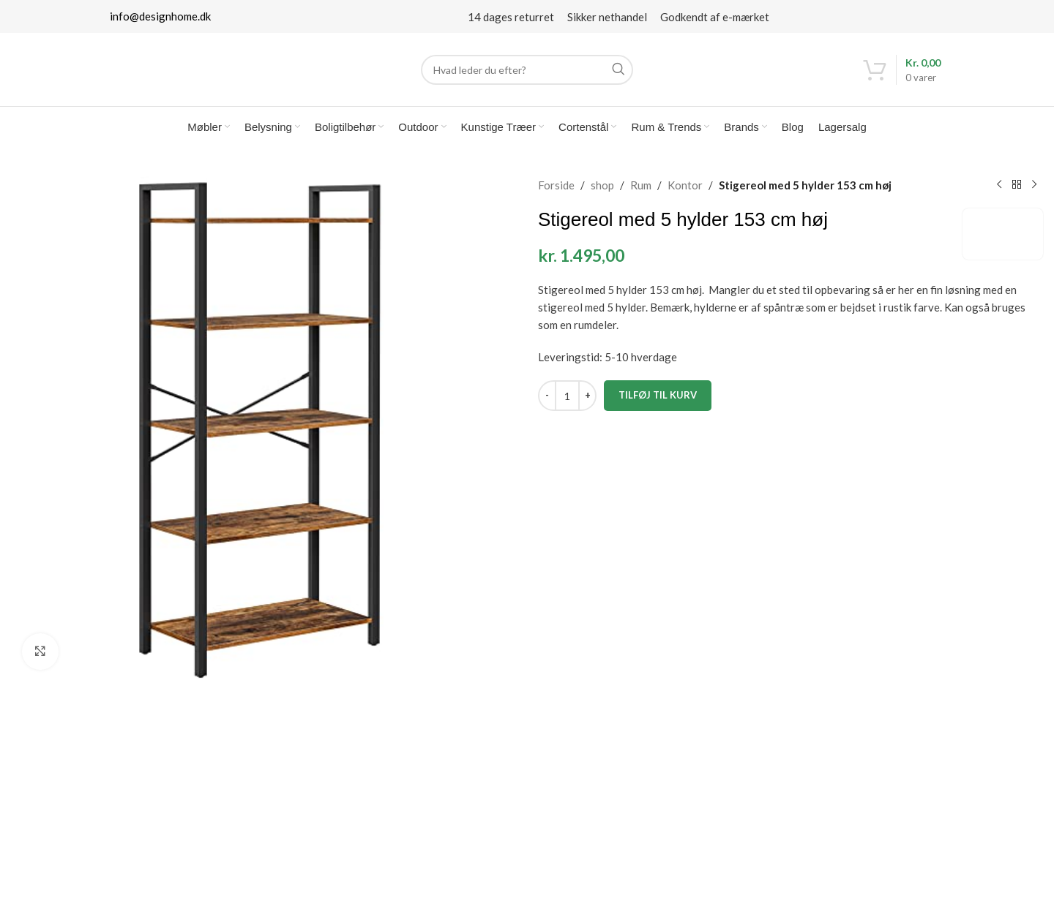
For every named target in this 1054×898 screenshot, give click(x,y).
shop (602, 185)
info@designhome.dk (160, 16)
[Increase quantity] (587, 395)
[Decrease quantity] (547, 395)
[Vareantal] (567, 395)
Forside (556, 185)
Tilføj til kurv (657, 395)
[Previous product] (999, 185)
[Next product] (1034, 185)
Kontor (685, 185)
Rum (640, 185)
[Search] (527, 70)
